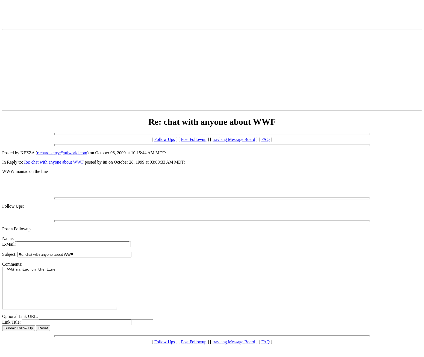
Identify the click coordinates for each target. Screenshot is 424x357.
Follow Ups (164, 139)
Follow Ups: (13, 206)
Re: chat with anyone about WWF (54, 162)
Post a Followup (16, 229)
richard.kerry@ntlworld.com (62, 152)
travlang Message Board (234, 139)
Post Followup (194, 139)
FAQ (265, 139)
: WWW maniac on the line (66, 292)
